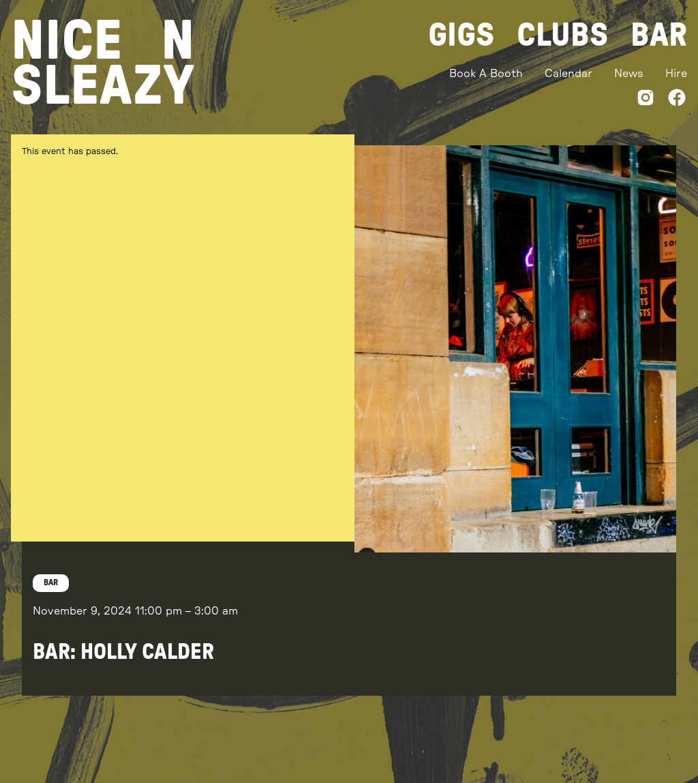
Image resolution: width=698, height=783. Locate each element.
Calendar (568, 73)
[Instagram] (645, 100)
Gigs (461, 35)
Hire (676, 73)
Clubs (563, 35)
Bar (659, 35)
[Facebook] (677, 100)
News (628, 73)
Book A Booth (486, 73)
